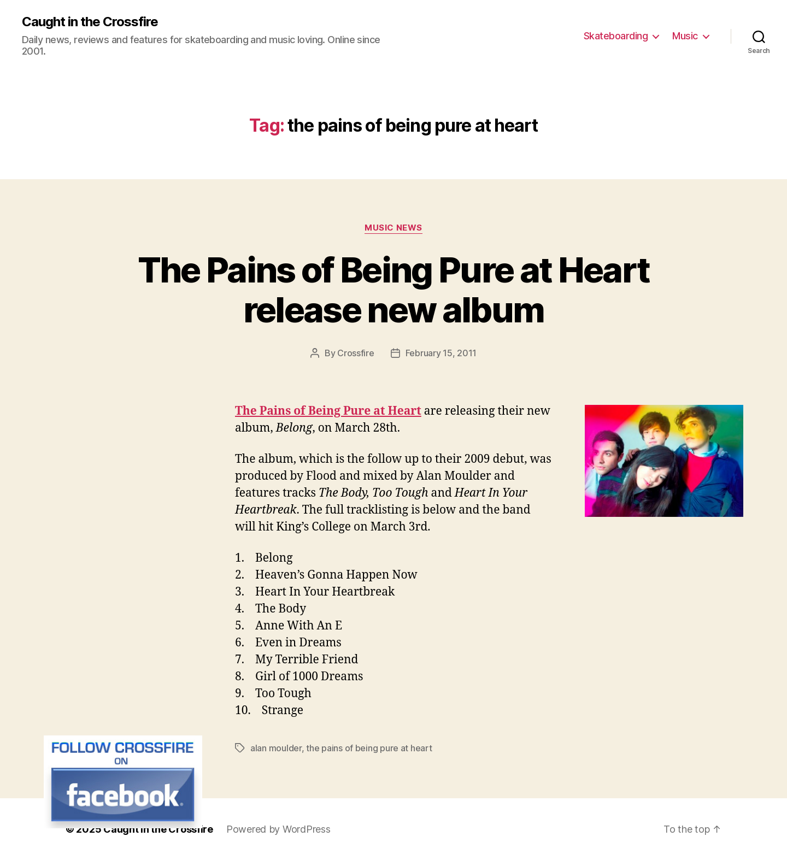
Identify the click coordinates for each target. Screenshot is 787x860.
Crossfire (355, 352)
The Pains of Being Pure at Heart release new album (394, 290)
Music (685, 36)
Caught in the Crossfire (90, 21)
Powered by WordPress (278, 829)
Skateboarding (616, 36)
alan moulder (276, 748)
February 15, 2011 (441, 352)
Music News (393, 228)
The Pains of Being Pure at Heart (328, 411)
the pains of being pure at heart (369, 748)
